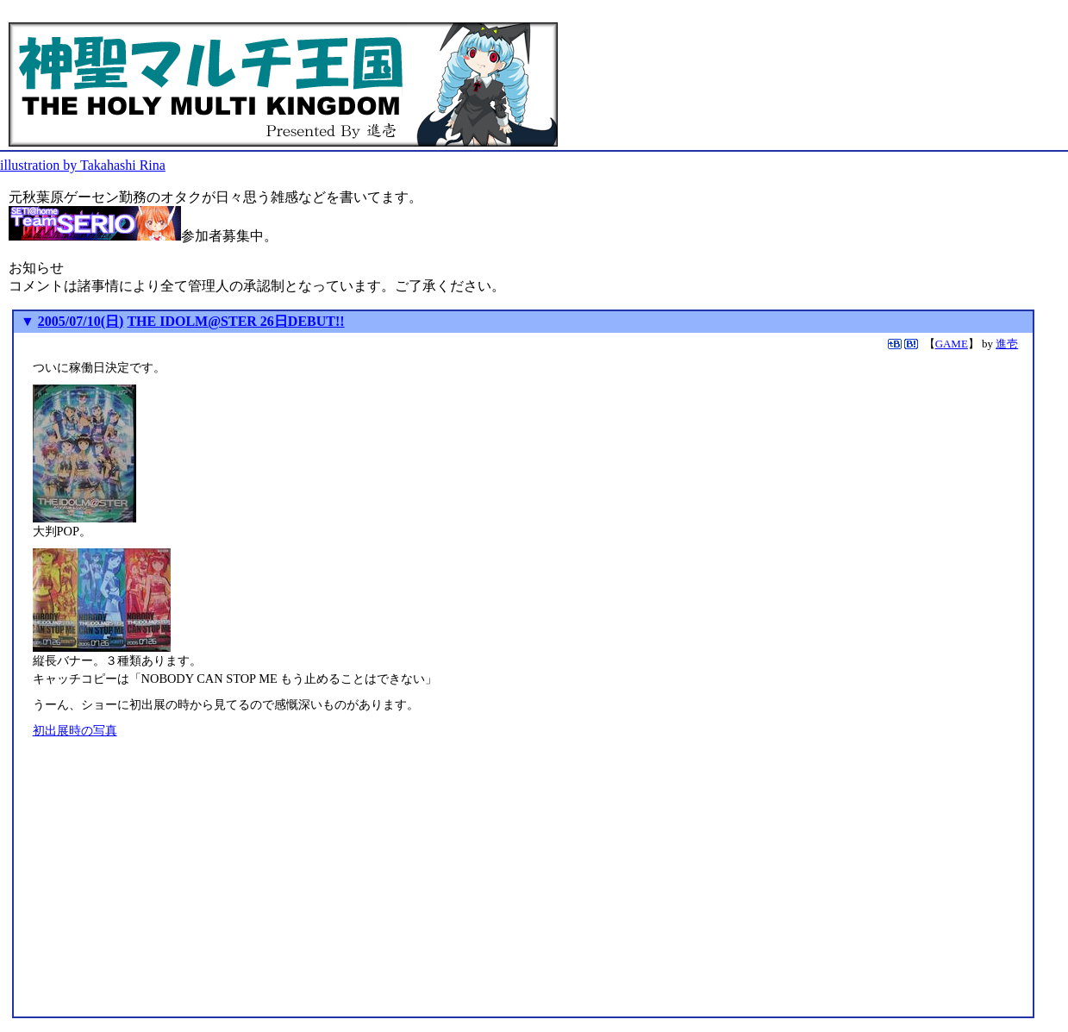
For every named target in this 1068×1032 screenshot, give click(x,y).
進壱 (1007, 343)
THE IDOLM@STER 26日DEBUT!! (235, 321)
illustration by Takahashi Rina (83, 165)
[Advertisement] (177, 889)
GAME (951, 343)
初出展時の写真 (75, 730)
